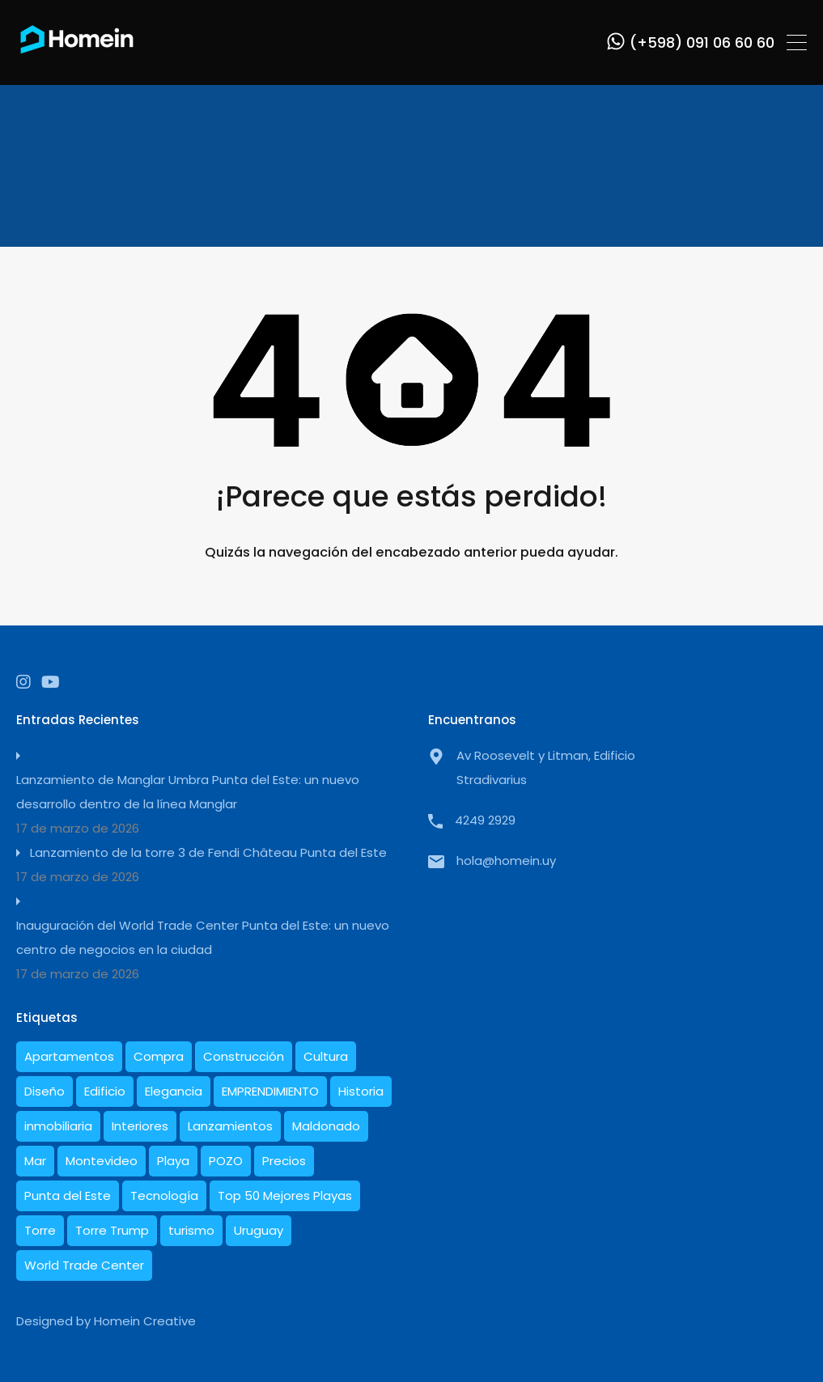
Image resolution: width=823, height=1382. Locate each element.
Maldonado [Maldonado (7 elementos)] (326, 1125)
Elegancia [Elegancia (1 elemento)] (173, 1091)
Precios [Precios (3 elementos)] (284, 1160)
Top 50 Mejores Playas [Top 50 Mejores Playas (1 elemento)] (285, 1195)
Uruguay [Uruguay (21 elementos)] (258, 1230)
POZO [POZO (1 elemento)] (226, 1160)
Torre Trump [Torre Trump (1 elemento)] (112, 1230)
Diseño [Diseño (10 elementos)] (44, 1091)
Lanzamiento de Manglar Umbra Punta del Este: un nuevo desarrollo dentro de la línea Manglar (187, 791)
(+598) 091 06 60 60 (702, 43)
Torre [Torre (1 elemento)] (40, 1230)
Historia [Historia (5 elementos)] (361, 1091)
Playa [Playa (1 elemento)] (173, 1160)
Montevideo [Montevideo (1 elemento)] (102, 1160)
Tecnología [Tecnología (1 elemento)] (164, 1195)
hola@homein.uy (506, 860)
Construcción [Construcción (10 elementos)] (243, 1056)
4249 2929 (485, 820)
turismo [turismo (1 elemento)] (191, 1230)
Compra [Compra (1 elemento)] (159, 1056)
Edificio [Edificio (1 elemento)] (104, 1091)
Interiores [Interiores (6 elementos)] (140, 1125)
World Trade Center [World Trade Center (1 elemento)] (84, 1265)
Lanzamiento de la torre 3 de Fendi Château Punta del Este (208, 852)
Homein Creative (145, 1320)
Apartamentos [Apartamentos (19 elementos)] (69, 1056)
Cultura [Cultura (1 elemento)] (325, 1056)
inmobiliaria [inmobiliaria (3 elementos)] (58, 1125)
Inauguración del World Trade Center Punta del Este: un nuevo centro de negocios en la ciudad (202, 937)
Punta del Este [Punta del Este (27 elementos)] (67, 1195)
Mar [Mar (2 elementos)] (35, 1160)
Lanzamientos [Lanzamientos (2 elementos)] (230, 1125)
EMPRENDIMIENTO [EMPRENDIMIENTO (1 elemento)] (270, 1091)
